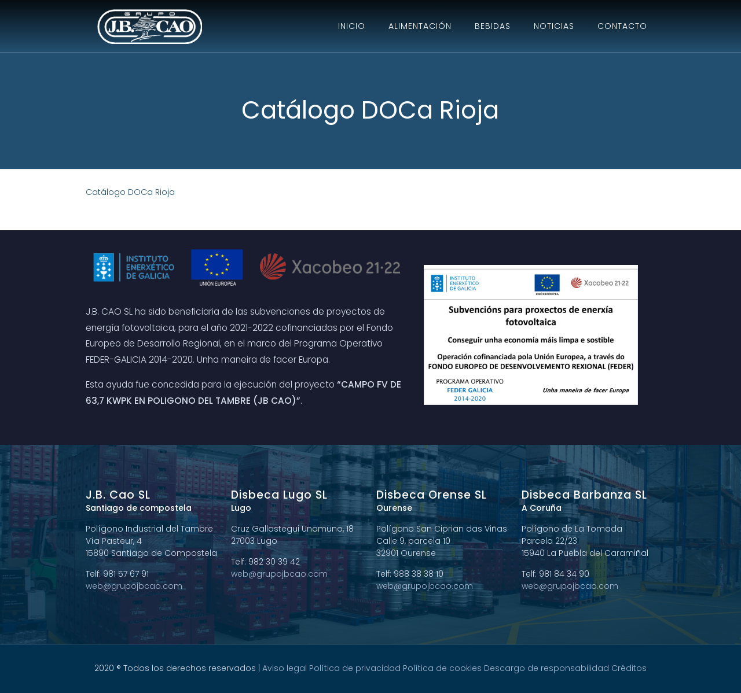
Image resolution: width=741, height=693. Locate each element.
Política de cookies (442, 668)
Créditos (629, 668)
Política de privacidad (355, 668)
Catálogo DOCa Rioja (130, 192)
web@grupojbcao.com (134, 586)
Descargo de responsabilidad (546, 668)
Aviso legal (284, 668)
